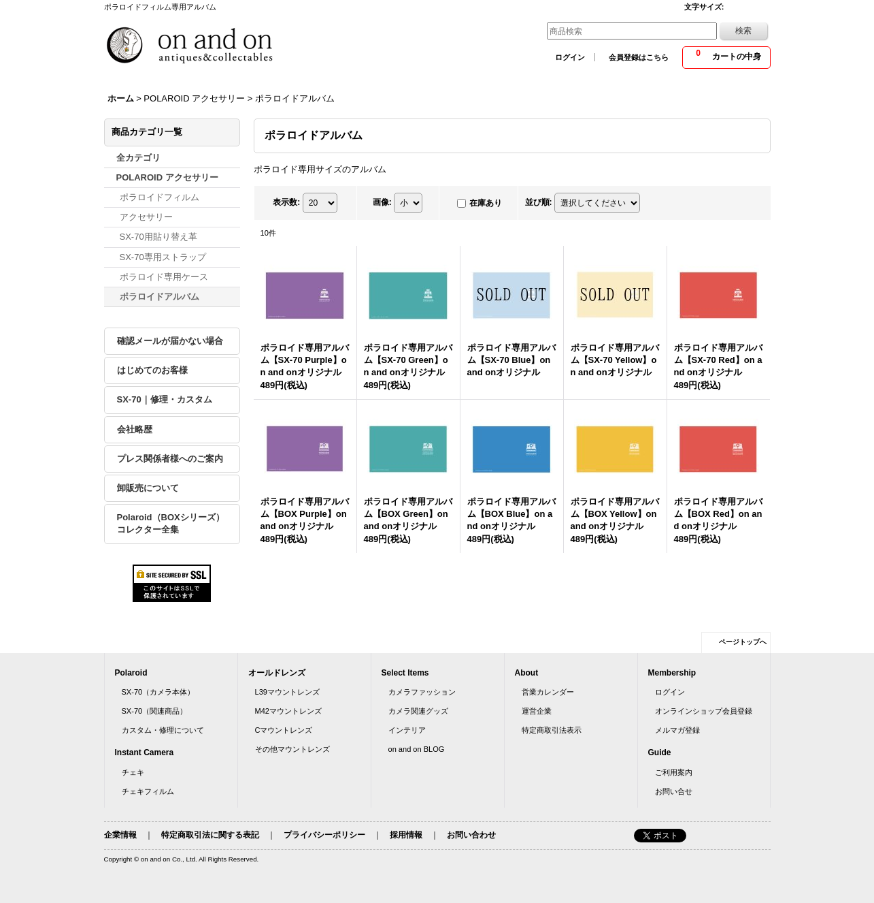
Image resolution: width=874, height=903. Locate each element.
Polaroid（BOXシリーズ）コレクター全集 (170, 523)
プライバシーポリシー (324, 835)
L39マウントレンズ (287, 692)
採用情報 (406, 835)
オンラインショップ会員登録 (703, 711)
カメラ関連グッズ (418, 711)
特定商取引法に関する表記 (210, 835)
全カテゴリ (138, 158)
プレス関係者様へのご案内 (170, 459)
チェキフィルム (148, 791)
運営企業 (537, 711)
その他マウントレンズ (292, 749)
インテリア (407, 730)
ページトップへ (743, 642)
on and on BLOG (416, 749)
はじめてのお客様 (152, 370)
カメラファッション (422, 692)
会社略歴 (134, 429)
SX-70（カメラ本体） (158, 692)
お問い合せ (673, 791)
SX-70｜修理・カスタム (164, 399)
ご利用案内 (673, 772)
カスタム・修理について (163, 730)
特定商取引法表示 (552, 730)
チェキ (133, 772)
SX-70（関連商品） (155, 711)
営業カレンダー (548, 692)
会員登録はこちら (639, 57)
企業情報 (120, 835)
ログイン (570, 57)
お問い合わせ (471, 835)
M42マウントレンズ (288, 711)
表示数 (286, 202)
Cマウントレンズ (284, 730)
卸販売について (148, 488)
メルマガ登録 (677, 730)
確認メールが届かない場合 (170, 341)
